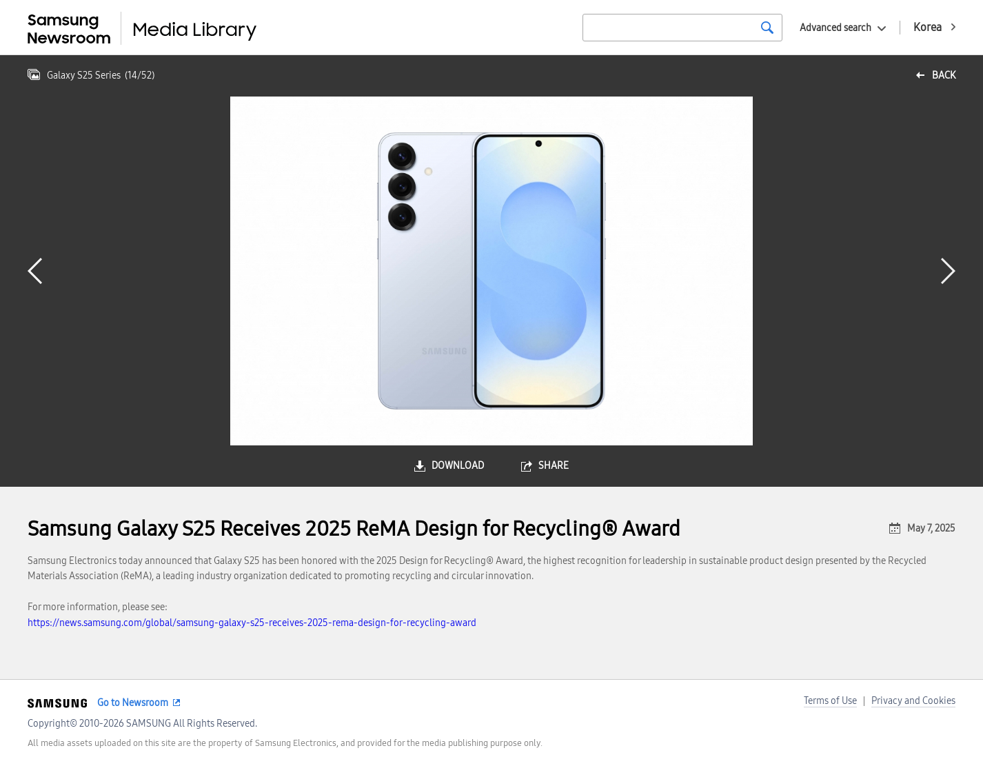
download (458, 466)
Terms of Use (830, 701)
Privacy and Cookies (913, 701)
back (943, 75)
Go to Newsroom (132, 703)
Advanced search (835, 28)
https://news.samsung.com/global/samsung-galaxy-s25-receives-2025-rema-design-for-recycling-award (252, 623)
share (553, 466)
